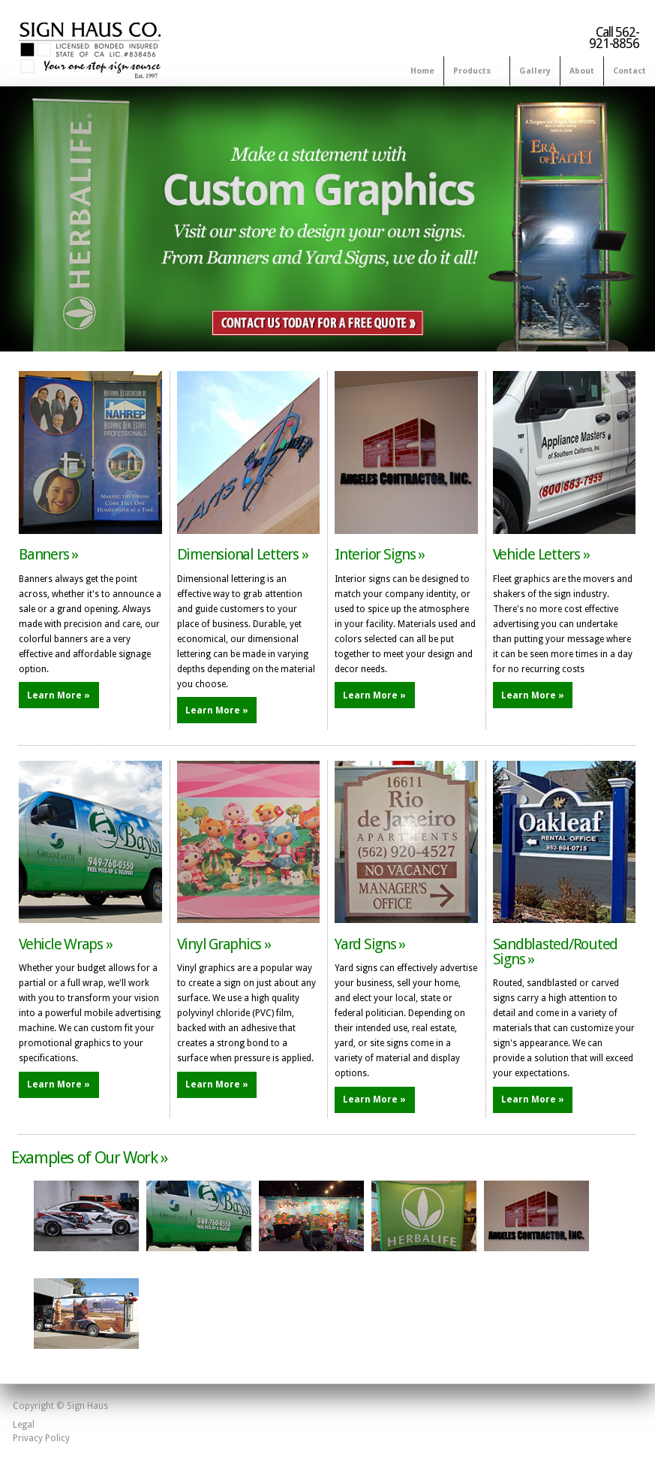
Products (473, 71)
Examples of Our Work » (89, 1157)
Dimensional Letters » (242, 554)
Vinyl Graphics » (224, 944)
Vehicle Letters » (541, 554)
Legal (24, 1424)
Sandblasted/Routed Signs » (555, 951)
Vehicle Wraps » (65, 944)
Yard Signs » (370, 944)
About (581, 71)
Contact (629, 71)
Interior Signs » (380, 554)
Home (422, 71)
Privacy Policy (41, 1438)
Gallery (535, 71)
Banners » (48, 554)
